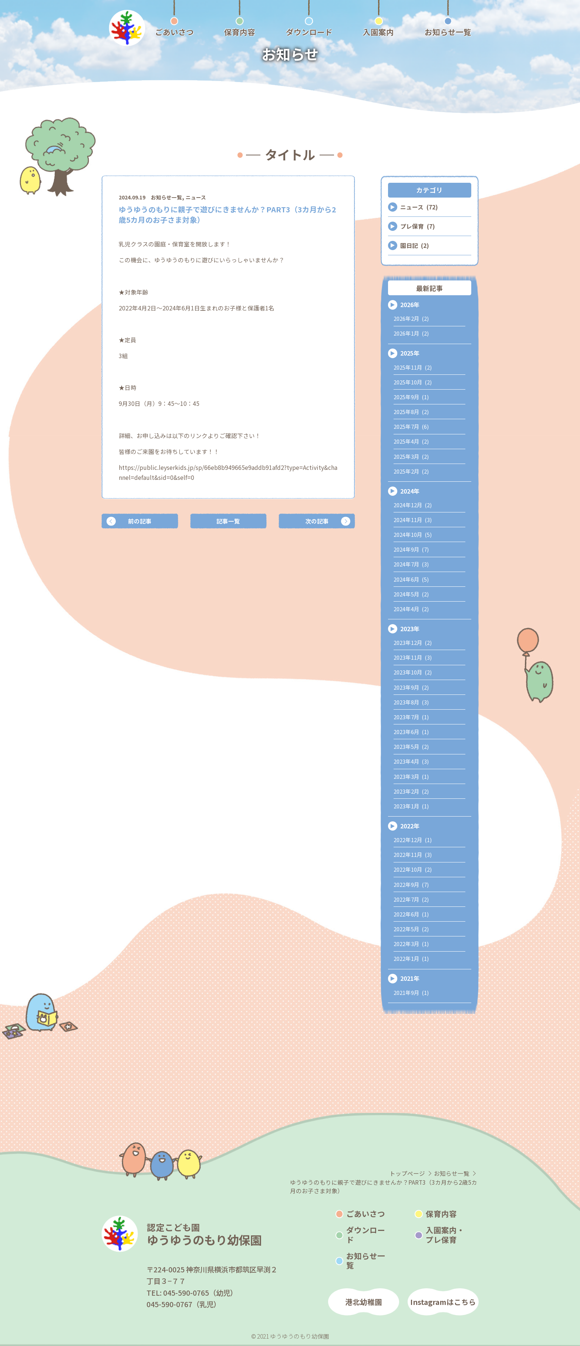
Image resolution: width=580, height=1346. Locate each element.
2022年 (409, 826)
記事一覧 (228, 521)
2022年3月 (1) (411, 944)
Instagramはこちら (443, 1301)
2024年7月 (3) (411, 564)
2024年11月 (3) (413, 520)
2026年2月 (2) (411, 318)
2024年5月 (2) (411, 594)
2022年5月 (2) (411, 929)
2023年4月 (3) (411, 761)
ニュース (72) (419, 207)
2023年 (409, 629)
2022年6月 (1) (411, 914)
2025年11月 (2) (413, 367)
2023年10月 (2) (413, 672)
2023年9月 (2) (411, 687)
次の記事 (317, 521)
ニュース (196, 197)
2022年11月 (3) (413, 854)
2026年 (409, 304)
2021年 (409, 978)
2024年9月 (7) (411, 549)
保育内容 (441, 1213)
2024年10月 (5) (413, 534)
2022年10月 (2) (413, 869)
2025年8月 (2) (411, 411)
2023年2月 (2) (411, 791)
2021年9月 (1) (411, 992)
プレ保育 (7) (417, 226)
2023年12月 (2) (413, 642)
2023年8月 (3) (411, 702)
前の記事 (140, 521)
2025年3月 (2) (411, 456)
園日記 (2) (414, 245)
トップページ (407, 1173)
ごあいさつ (365, 1213)
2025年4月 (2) (411, 441)
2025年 (409, 353)
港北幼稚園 (363, 1301)
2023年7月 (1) (411, 717)
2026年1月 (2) (411, 333)
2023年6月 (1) (411, 732)
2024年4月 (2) (411, 609)
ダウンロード (365, 1234)
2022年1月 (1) (411, 958)
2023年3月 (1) (411, 776)
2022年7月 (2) (411, 899)
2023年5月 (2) (411, 746)
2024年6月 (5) (411, 579)
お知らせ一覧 (166, 197)
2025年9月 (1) (411, 397)
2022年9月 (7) (411, 884)
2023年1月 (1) (411, 806)
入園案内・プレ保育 (445, 1234)
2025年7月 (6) (411, 426)
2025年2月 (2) (411, 471)
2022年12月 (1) (413, 840)
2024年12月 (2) (413, 505)
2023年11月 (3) (413, 657)
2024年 (409, 491)
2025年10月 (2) (413, 382)
